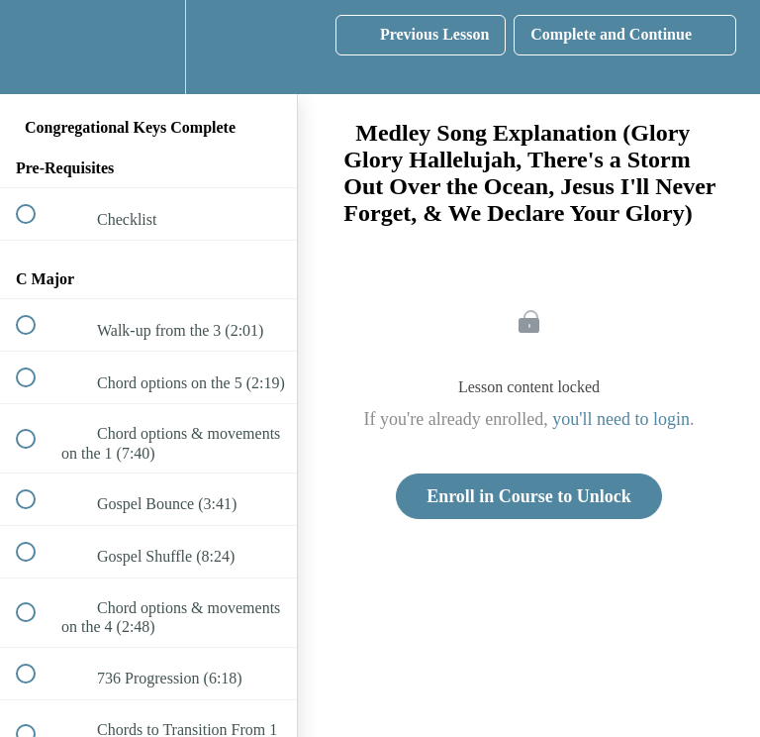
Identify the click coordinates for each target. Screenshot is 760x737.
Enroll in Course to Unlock (529, 496)
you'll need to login (621, 419)
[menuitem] (148, 47)
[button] (36, 47)
